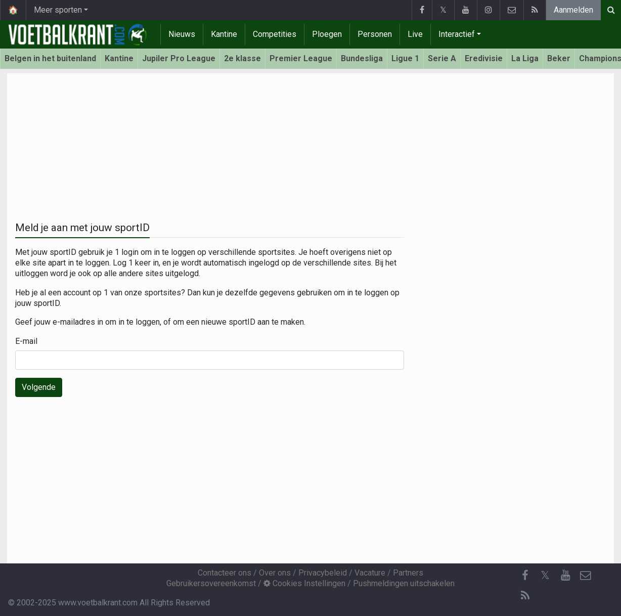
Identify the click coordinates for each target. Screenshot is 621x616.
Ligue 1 (405, 58)
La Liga (525, 58)
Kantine (224, 34)
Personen (375, 34)
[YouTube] (565, 575)
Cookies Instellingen (304, 583)
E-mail (26, 341)
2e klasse (242, 58)
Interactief (456, 34)
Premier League (301, 58)
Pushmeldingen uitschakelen (404, 583)
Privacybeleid (322, 573)
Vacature (369, 573)
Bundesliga (362, 58)
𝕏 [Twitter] (545, 575)
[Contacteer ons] (585, 575)
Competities (274, 34)
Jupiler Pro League (178, 58)
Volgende (39, 387)
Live (415, 34)
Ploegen (327, 34)
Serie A (442, 58)
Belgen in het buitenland (50, 58)
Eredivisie (484, 58)
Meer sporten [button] (58, 10)
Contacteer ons (224, 573)
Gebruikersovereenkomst (211, 583)
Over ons (275, 573)
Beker (558, 58)
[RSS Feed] (525, 596)
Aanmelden (573, 10)
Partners (408, 573)
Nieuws (181, 34)
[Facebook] (525, 575)
